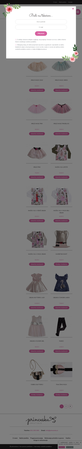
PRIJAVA (41, 33)
